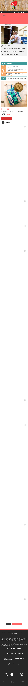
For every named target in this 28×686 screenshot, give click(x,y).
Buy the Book (6, 118)
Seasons (5, 109)
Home (1, 24)
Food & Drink (12, 46)
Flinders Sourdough (6, 45)
